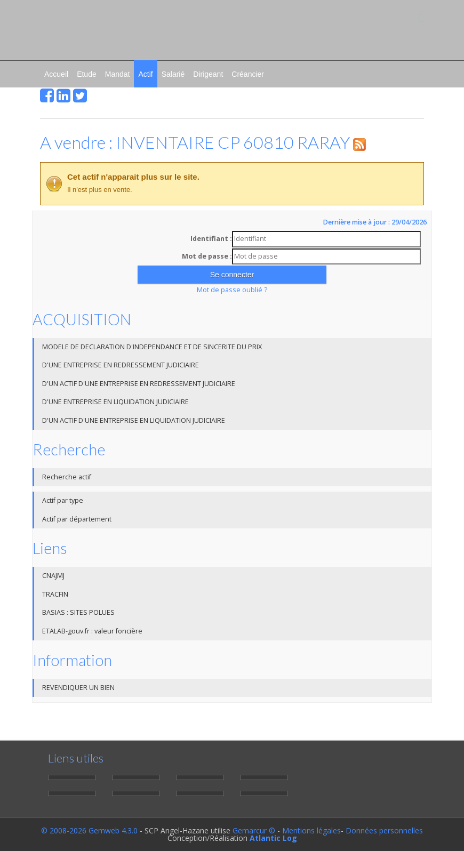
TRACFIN (55, 594)
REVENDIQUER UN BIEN (78, 687)
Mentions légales (311, 830)
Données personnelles (384, 830)
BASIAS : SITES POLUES (78, 612)
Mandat (117, 74)
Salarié (173, 74)
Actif (145, 74)
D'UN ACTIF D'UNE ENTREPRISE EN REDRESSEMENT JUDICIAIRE (138, 383)
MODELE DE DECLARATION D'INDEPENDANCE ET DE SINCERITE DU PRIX (152, 346)
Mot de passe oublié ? (232, 289)
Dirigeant (208, 74)
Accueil (56, 74)
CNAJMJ (53, 575)
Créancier (247, 74)
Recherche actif (66, 476)
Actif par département (76, 519)
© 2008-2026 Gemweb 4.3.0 (89, 830)
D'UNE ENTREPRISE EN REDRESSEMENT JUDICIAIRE (120, 365)
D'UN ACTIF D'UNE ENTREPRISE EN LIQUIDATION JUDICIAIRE (133, 420)
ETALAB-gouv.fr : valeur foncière (92, 631)
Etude (87, 74)
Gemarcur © (254, 830)
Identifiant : (211, 238)
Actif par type (62, 500)
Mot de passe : (207, 256)
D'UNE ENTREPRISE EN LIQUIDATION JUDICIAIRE (115, 401)
